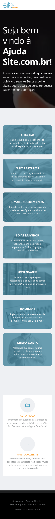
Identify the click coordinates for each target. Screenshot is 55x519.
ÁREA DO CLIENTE (27, 454)
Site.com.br (21, 509)
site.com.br (17, 501)
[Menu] (49, 4)
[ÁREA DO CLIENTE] (27, 444)
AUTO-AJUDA (27, 415)
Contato (32, 504)
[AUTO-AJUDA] (27, 405)
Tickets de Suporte (16, 504)
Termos (42, 504)
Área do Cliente (33, 501)
